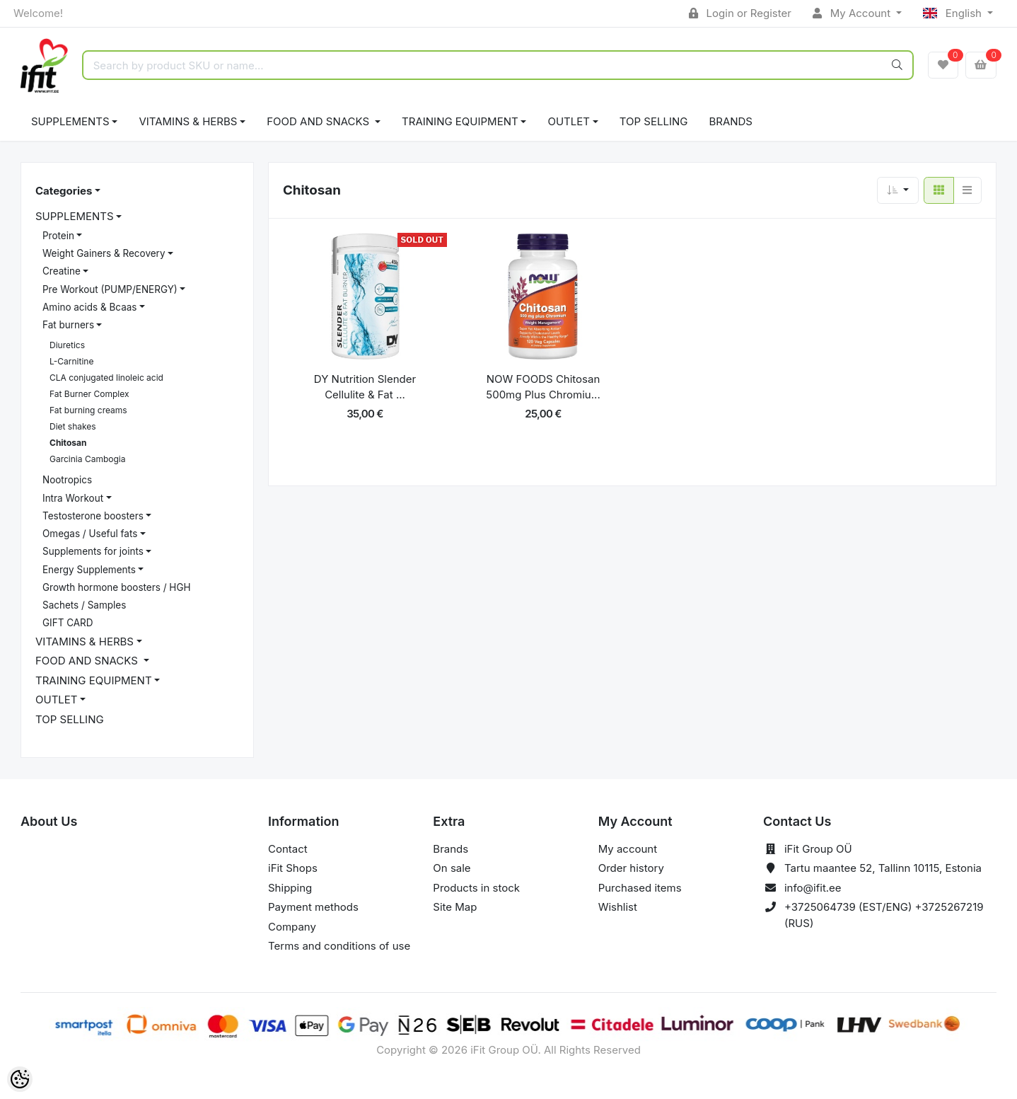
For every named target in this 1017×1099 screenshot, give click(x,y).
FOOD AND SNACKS (319, 121)
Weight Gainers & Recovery (103, 253)
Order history (631, 868)
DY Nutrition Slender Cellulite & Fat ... (365, 387)
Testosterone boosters (93, 516)
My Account (853, 13)
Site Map (455, 907)
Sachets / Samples (84, 605)
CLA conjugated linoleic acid (106, 377)
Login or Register (740, 13)
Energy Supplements (89, 569)
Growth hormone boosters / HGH (116, 587)
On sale (451, 868)
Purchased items (640, 887)
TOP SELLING (654, 121)
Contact (288, 849)
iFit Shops (293, 868)
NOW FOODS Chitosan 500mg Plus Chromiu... (543, 387)
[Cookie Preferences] (20, 1079)
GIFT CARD (67, 622)
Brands (730, 121)
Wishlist (617, 907)
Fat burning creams (88, 410)
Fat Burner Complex (89, 394)
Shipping (290, 887)
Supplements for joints (93, 551)
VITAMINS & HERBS (188, 121)
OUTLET (568, 121)
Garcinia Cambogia (87, 459)
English (953, 13)
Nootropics (67, 479)
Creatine (61, 271)
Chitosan (68, 442)
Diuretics (67, 345)
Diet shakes (73, 426)
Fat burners (68, 324)
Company (292, 926)
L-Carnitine (71, 361)
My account (627, 849)
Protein (58, 235)
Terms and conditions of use (339, 946)
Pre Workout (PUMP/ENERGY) (110, 289)
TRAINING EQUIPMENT (460, 121)
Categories (63, 190)
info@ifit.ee (813, 887)
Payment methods (313, 907)
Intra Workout (72, 498)
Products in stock (476, 887)
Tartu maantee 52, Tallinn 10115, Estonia (883, 868)
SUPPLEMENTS (70, 121)
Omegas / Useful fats (89, 533)
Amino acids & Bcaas (89, 307)
